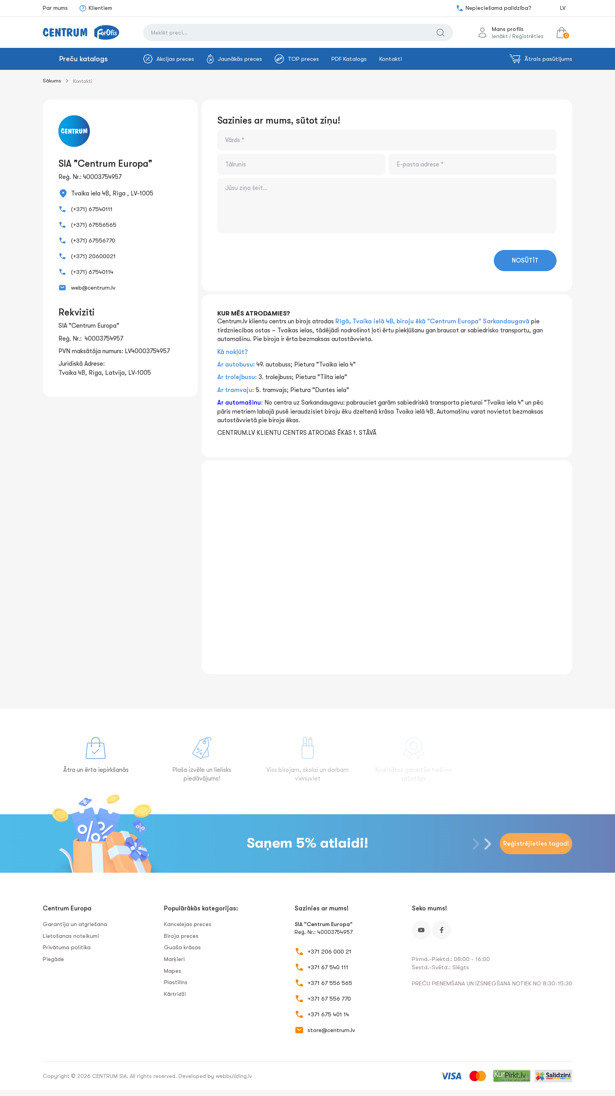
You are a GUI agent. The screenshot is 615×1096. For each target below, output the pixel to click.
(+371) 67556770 (93, 240)
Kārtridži (175, 994)
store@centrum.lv (331, 1030)
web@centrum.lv (93, 287)
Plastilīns (175, 982)
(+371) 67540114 (92, 271)
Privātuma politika (67, 947)
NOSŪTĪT (525, 260)
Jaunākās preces (234, 59)
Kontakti (390, 58)
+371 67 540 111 (328, 967)
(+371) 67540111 (92, 209)
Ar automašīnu (239, 402)
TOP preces (297, 59)
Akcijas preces (168, 59)
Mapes (172, 971)
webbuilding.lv (234, 1076)
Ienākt (500, 36)
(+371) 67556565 (93, 224)
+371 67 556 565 (330, 983)
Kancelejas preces (187, 924)
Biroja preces (181, 936)
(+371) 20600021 (93, 256)
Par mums (55, 8)
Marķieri (174, 959)
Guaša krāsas (182, 947)
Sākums (52, 81)
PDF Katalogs (349, 58)
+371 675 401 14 (328, 1014)
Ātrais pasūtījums (540, 59)
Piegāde (53, 959)
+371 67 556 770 (329, 998)
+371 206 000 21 (329, 951)
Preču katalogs (83, 59)
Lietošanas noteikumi (71, 936)
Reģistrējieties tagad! (536, 843)
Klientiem (95, 8)
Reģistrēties (528, 36)
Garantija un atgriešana (75, 924)
